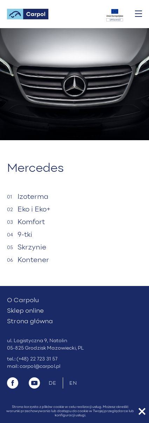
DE (53, 383)
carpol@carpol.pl (40, 366)
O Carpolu (23, 301)
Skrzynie (32, 248)
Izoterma (33, 197)
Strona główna (30, 322)
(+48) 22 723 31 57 (37, 359)
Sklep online (25, 311)
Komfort (31, 222)
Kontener (33, 260)
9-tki (25, 235)
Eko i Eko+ (34, 210)
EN (73, 383)
